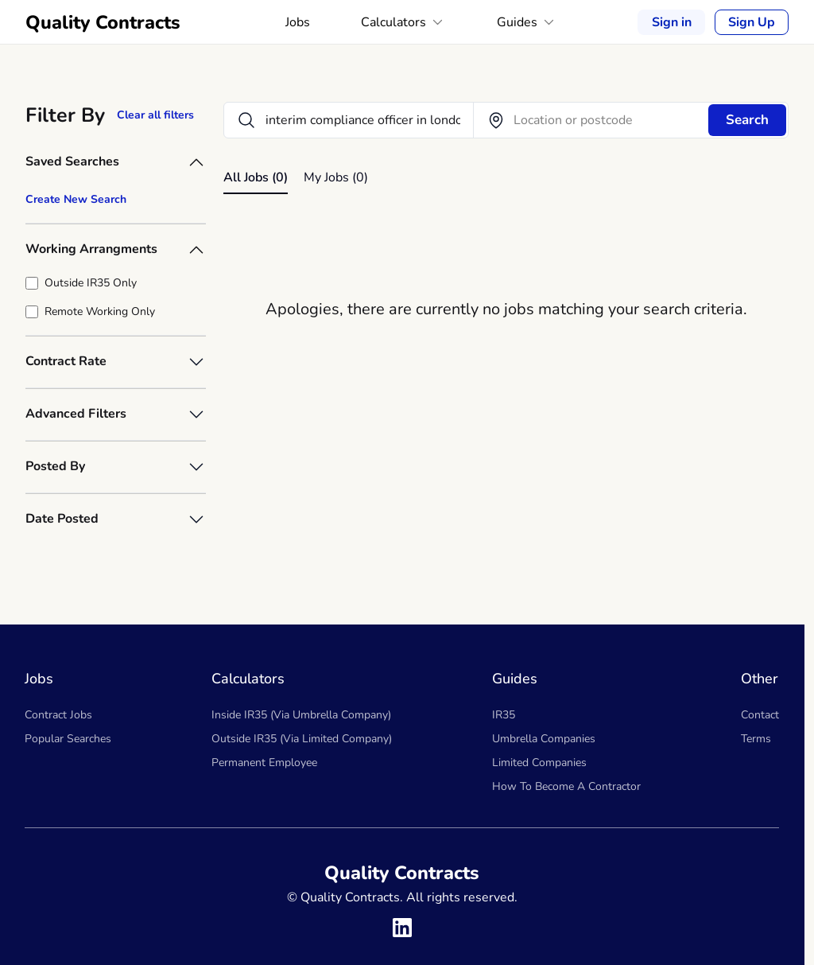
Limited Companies (539, 762)
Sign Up (751, 22)
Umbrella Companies (543, 738)
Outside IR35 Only (91, 282)
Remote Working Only (100, 311)
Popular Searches (68, 738)
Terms (756, 738)
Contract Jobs (58, 714)
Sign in (672, 22)
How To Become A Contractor (566, 786)
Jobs (297, 22)
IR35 (503, 714)
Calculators (403, 22)
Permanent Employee (264, 762)
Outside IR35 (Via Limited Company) (301, 738)
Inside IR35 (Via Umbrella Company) (301, 714)
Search (747, 120)
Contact (760, 714)
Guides (527, 22)
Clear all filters (155, 115)
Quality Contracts (102, 22)
